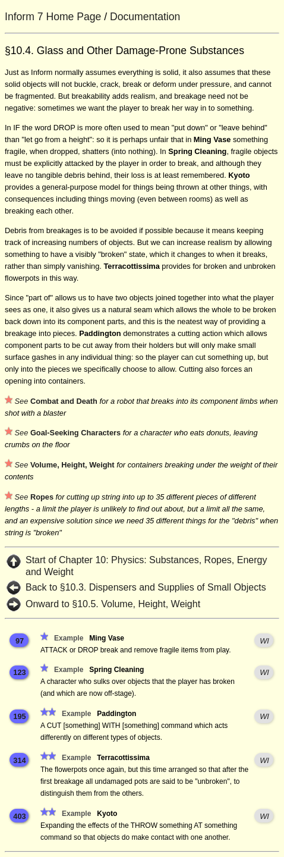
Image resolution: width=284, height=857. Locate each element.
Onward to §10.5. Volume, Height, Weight (113, 604)
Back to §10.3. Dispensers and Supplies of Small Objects (146, 587)
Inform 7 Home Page (53, 17)
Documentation (145, 17)
